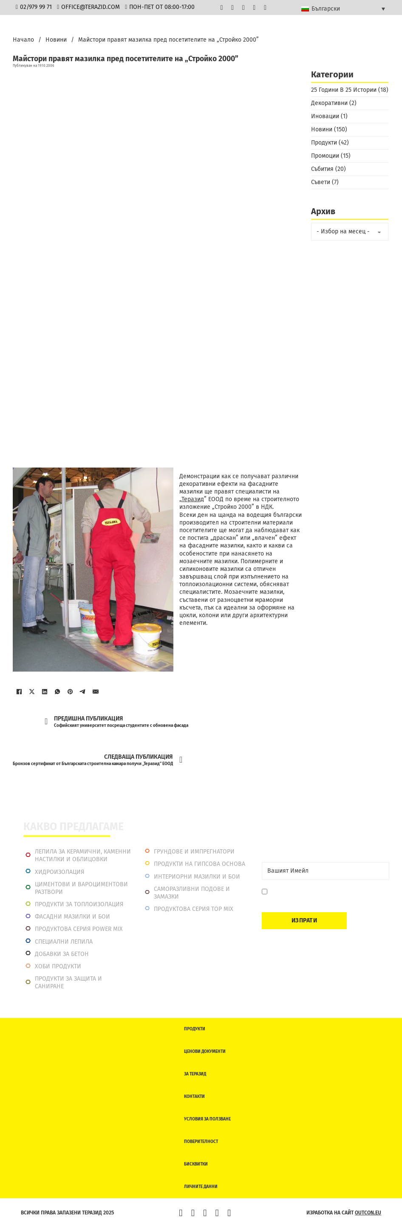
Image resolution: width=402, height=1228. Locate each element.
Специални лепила (64, 941)
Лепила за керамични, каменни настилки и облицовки (83, 855)
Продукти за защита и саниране (68, 982)
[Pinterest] (70, 691)
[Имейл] (95, 691)
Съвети (320, 182)
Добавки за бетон (62, 954)
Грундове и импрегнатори (194, 851)
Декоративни (329, 103)
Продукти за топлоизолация (79, 904)
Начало (23, 39)
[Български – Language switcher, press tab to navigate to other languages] (343, 8)
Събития (322, 169)
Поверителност (201, 1141)
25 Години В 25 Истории (344, 90)
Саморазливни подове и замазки (192, 892)
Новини (56, 39)
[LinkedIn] (44, 691)
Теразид (192, 499)
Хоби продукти (58, 966)
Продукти (324, 142)
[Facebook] (19, 691)
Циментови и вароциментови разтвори (81, 888)
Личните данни (201, 1186)
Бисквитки (196, 1164)
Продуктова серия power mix (79, 929)
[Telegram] (82, 691)
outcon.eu (368, 1213)
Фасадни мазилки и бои (72, 916)
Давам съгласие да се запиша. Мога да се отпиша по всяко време (326, 895)
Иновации (325, 116)
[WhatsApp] (57, 691)
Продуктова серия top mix (193, 909)
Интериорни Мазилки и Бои (197, 876)
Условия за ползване (207, 1119)
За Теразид (195, 1074)
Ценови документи (205, 1051)
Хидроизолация (59, 872)
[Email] (325, 871)
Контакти (194, 1096)
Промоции (325, 155)
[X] (31, 691)
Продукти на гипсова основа (199, 864)
